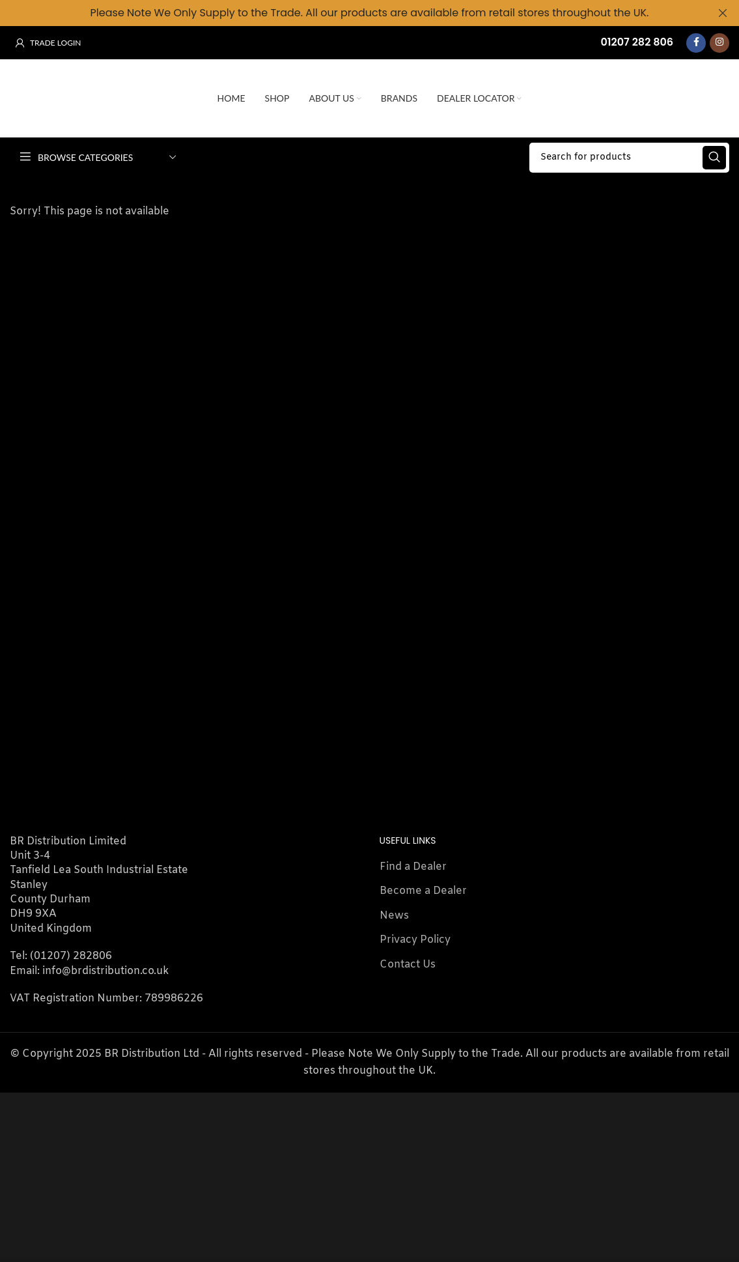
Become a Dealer (423, 889)
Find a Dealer (413, 865)
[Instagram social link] (719, 41)
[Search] (629, 156)
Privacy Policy (415, 938)
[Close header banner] (722, 13)
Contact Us (408, 963)
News (394, 914)
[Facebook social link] (696, 41)
